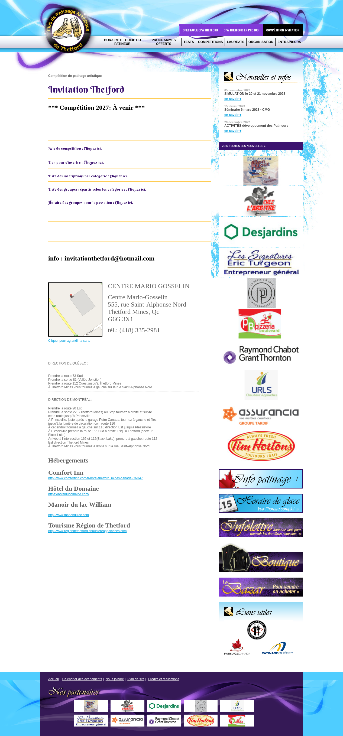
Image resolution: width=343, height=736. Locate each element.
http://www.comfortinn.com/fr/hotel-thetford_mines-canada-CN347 (95, 478)
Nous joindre (115, 679)
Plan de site (135, 679)
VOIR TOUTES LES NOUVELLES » (244, 146)
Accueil (53, 679)
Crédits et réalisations (163, 679)
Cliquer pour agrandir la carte (69, 341)
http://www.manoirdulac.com (68, 515)
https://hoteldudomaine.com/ (68, 494)
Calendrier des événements (82, 679)
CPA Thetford (69, 32)
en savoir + (232, 99)
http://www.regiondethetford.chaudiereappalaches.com (87, 531)
